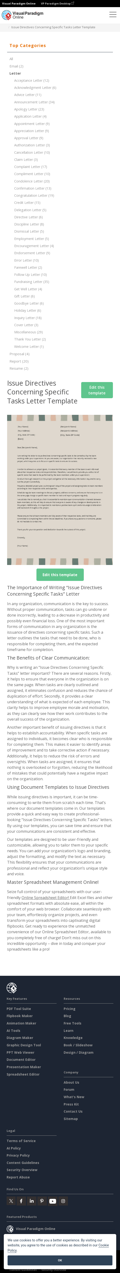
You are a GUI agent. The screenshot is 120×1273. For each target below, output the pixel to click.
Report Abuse (18, 1177)
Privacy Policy (18, 1155)
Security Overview (22, 1170)
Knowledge (73, 1037)
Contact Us (73, 1111)
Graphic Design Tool (24, 1045)
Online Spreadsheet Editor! (46, 897)
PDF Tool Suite (19, 1008)
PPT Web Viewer (20, 1052)
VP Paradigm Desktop (57, 3)
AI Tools (13, 1030)
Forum (69, 1089)
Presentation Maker (24, 1067)
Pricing (70, 1008)
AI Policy (14, 1148)
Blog (67, 1016)
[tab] (60, 45)
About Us (71, 1082)
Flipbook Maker (20, 1016)
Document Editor (21, 1059)
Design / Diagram (78, 1052)
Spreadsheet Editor (23, 1074)
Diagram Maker (20, 1037)
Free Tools (72, 1023)
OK (60, 1260)
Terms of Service (21, 1141)
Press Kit (71, 1104)
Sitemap (71, 1118)
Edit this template (97, 390)
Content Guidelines (23, 1162)
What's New (74, 1097)
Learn (68, 1030)
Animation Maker (21, 1023)
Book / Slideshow (78, 1045)
